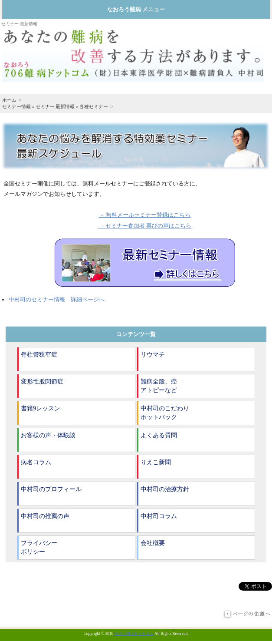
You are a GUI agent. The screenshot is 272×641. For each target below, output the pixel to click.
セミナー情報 (16, 106)
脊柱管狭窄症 (39, 354)
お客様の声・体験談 (48, 435)
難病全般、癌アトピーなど (159, 385)
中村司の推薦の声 (45, 516)
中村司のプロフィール (51, 489)
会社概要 (153, 543)
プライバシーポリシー (39, 547)
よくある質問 (159, 435)
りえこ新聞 (156, 462)
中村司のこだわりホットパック (165, 412)
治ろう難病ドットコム (134, 633)
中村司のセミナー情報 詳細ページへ (57, 299)
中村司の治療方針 (165, 489)
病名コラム (36, 462)
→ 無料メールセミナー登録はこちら (145, 214)
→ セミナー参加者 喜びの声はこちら (144, 225)
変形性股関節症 (42, 381)
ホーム (9, 99)
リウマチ (153, 354)
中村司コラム (159, 516)
